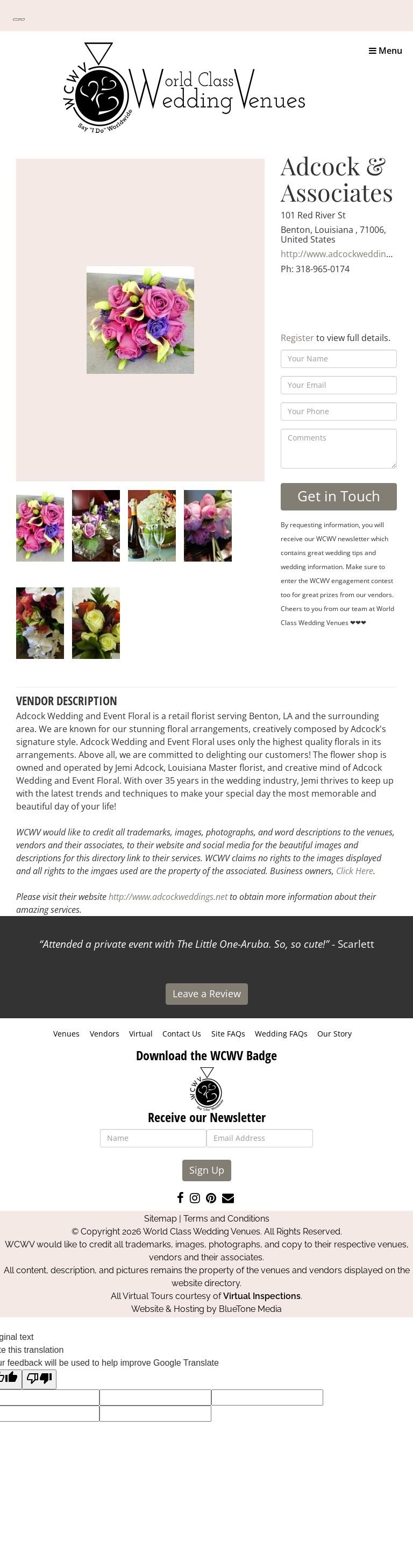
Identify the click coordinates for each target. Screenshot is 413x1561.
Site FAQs (228, 1033)
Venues (66, 1033)
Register (297, 338)
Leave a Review (207, 993)
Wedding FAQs (281, 1033)
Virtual (141, 1033)
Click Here (354, 871)
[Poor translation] (39, 1379)
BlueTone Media (250, 1309)
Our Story (334, 1033)
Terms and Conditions (226, 1219)
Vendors (104, 1033)
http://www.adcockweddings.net (346, 254)
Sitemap (160, 1219)
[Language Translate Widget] (19, 19)
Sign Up (206, 1169)
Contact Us (181, 1033)
